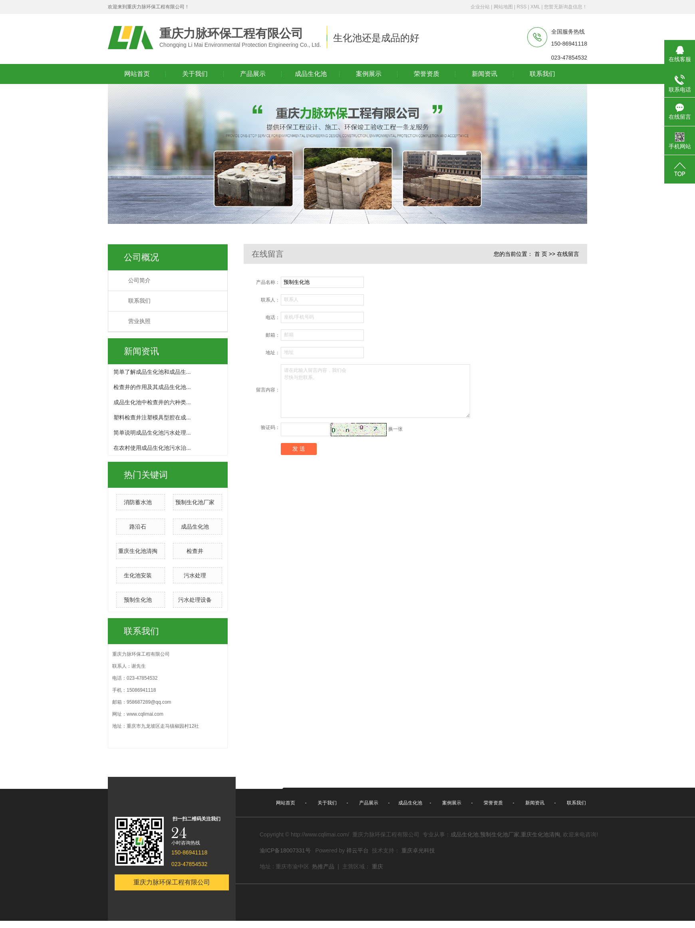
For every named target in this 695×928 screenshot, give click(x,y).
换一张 (395, 429)
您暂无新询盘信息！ (565, 7)
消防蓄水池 (138, 502)
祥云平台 (357, 850)
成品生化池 (195, 526)
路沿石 (137, 526)
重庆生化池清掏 (137, 551)
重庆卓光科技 (418, 850)
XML (535, 7)
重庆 (377, 866)
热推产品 (323, 866)
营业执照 (139, 321)
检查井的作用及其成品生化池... (152, 387)
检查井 (195, 551)
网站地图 (503, 7)
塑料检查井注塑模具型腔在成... (152, 417)
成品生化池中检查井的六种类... (152, 402)
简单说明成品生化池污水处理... (152, 432)
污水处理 (195, 575)
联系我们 (139, 301)
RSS (521, 7)
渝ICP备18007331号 (285, 850)
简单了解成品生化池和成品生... (152, 372)
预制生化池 (138, 600)
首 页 (540, 254)
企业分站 (480, 7)
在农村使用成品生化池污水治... (152, 448)
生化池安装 (138, 575)
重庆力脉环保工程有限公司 (171, 882)
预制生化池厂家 (194, 502)
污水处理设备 (195, 600)
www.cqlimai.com (145, 714)
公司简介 (139, 280)
